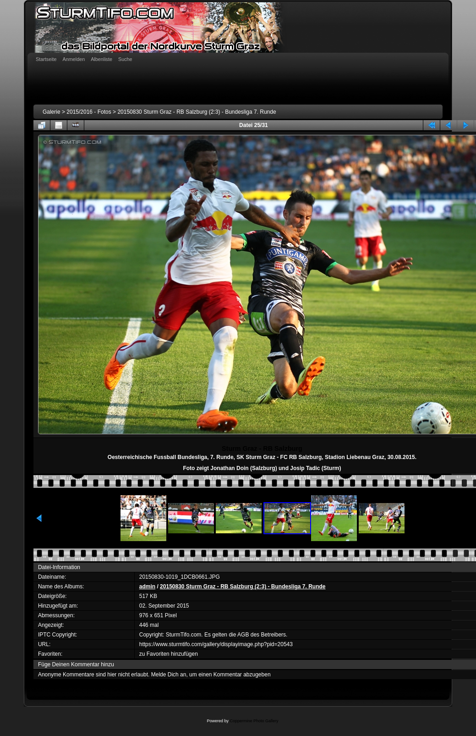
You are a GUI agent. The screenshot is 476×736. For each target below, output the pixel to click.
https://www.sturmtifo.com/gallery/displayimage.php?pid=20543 (216, 644)
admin (147, 586)
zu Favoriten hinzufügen (168, 654)
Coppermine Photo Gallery (254, 721)
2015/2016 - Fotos (88, 112)
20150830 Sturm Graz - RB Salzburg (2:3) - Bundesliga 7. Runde (196, 112)
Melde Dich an (168, 674)
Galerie (51, 112)
